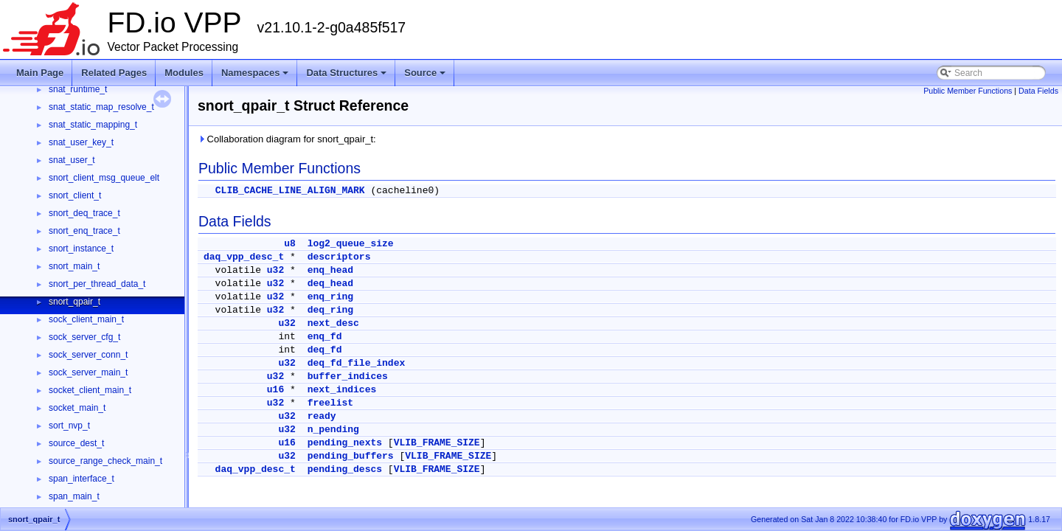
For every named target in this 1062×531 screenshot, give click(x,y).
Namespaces (255, 72)
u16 (275, 389)
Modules (184, 72)
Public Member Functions (967, 90)
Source (424, 72)
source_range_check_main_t (105, 461)
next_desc (333, 323)
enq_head (330, 270)
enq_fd (325, 336)
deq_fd (325, 349)
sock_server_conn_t (88, 355)
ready (322, 416)
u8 (290, 243)
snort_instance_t (81, 248)
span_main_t (74, 496)
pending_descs (345, 469)
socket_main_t (77, 408)
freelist (330, 403)
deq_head (330, 283)
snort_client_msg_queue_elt (104, 178)
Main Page (39, 72)
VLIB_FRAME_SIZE (437, 442)
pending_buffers (351, 456)
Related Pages (114, 72)
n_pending (333, 429)
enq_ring (330, 296)
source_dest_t (76, 443)
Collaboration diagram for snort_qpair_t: (287, 139)
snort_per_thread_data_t (97, 284)
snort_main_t (74, 266)
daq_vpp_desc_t (244, 257)
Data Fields (1038, 90)
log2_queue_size (351, 243)
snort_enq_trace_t (84, 231)
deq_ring (330, 310)
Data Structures (346, 72)
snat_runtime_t (78, 89)
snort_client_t (75, 195)
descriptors (339, 257)
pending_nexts (345, 442)
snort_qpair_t (74, 301)
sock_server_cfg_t (84, 337)
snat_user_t (72, 160)
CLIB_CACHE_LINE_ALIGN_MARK (290, 190)
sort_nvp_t (69, 425)
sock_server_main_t (88, 372)
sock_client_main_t (86, 319)
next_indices (342, 389)
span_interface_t (81, 478)
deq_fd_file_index (357, 363)
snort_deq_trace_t (84, 213)
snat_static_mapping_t (93, 124)
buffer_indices (348, 376)
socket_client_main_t (90, 390)
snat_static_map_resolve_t (101, 107)
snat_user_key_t (81, 142)
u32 (275, 270)
